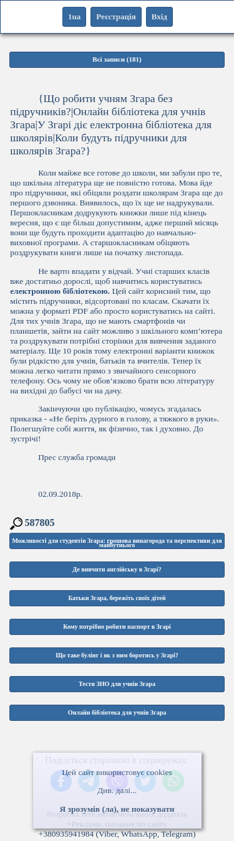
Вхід (159, 16)
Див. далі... (117, 790)
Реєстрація (115, 16)
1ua (74, 16)
